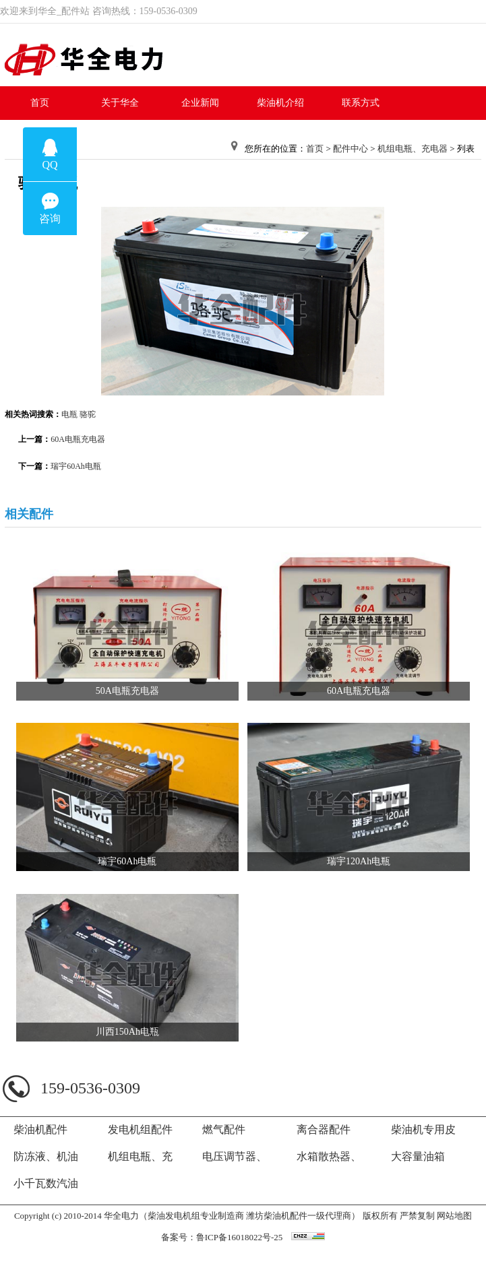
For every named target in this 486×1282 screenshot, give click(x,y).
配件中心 (350, 148)
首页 (315, 148)
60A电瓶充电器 (78, 439)
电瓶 (69, 414)
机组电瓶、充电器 (412, 148)
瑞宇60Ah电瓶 (76, 466)
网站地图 (454, 1216)
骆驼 (88, 414)
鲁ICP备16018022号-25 (239, 1237)
